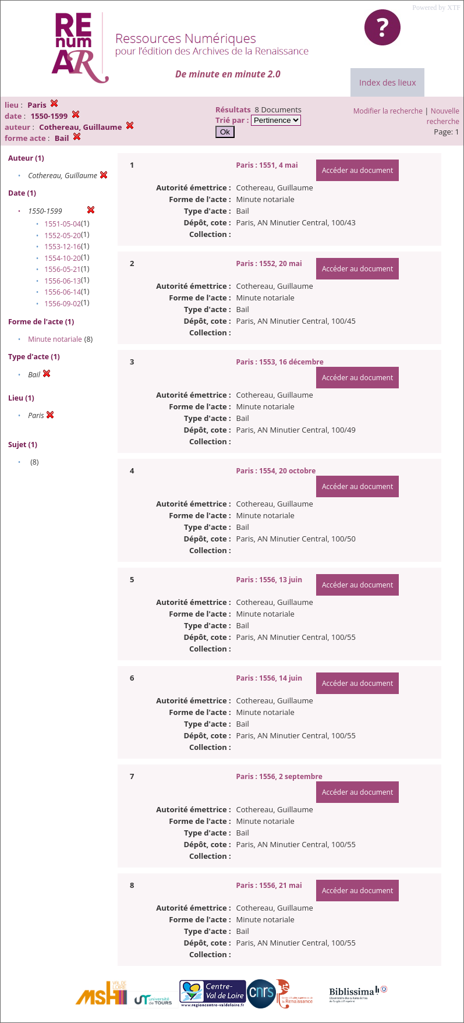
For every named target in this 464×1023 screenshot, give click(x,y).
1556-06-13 (62, 281)
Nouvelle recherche (443, 116)
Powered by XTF (436, 7)
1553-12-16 (62, 247)
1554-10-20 (62, 258)
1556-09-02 (62, 304)
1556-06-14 (62, 292)
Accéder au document (357, 170)
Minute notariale (55, 339)
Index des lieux (387, 82)
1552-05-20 (62, 235)
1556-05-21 (62, 269)
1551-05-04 (62, 224)
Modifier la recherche (388, 111)
